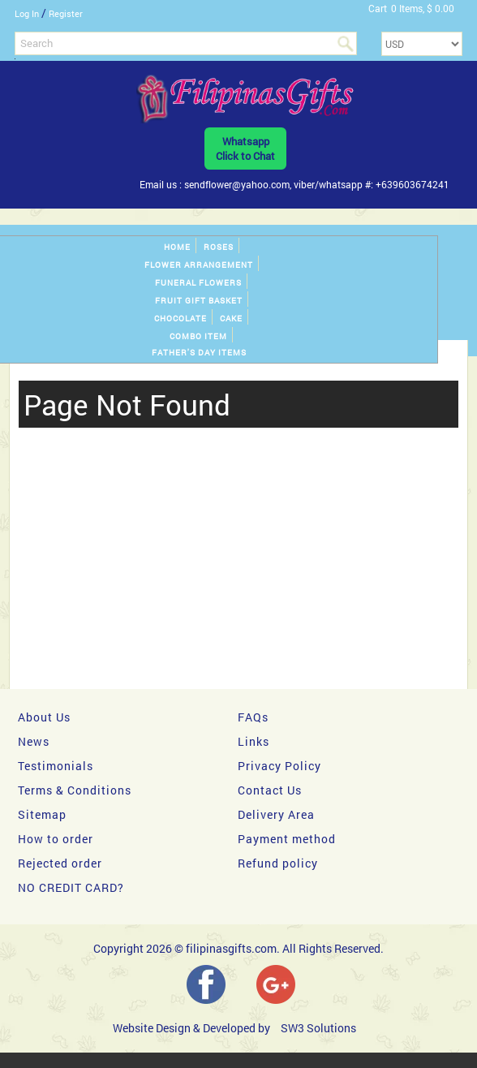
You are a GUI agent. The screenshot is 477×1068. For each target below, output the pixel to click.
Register (66, 13)
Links (253, 741)
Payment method (287, 838)
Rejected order (60, 863)
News (33, 741)
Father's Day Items (199, 352)
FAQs (253, 717)
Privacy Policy (279, 765)
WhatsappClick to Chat (245, 148)
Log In (27, 13)
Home (177, 247)
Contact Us (270, 790)
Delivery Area (276, 814)
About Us (44, 717)
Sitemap (42, 814)
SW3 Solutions (318, 1028)
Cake (231, 318)
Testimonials (55, 765)
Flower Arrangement (198, 265)
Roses (219, 247)
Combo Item (198, 336)
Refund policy (278, 863)
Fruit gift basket (199, 300)
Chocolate (180, 318)
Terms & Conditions (74, 790)
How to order (55, 838)
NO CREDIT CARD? (71, 887)
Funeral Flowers (198, 283)
